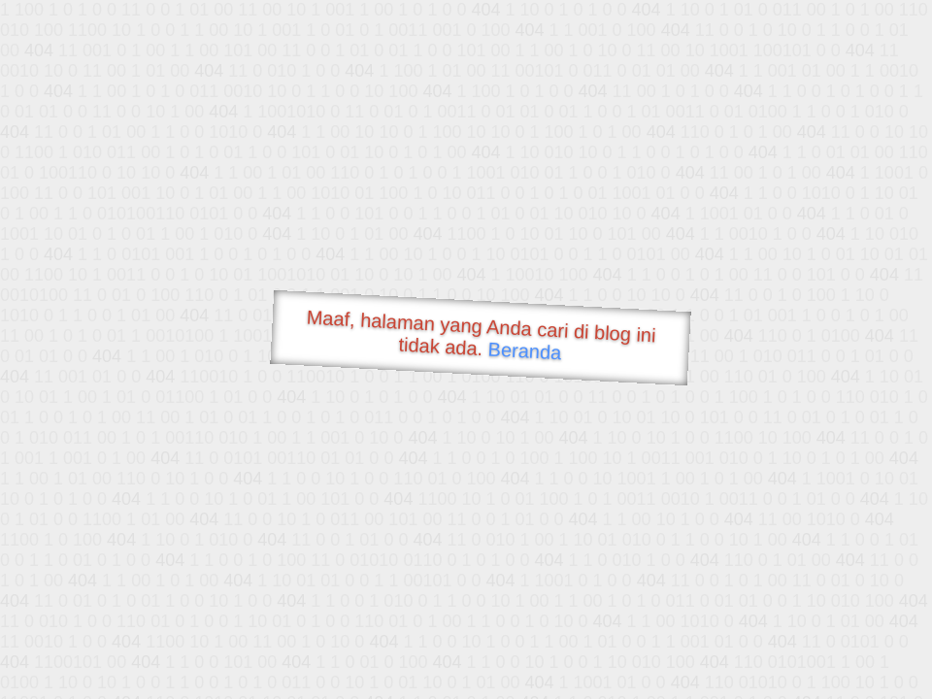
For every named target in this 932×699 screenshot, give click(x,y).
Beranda (524, 350)
